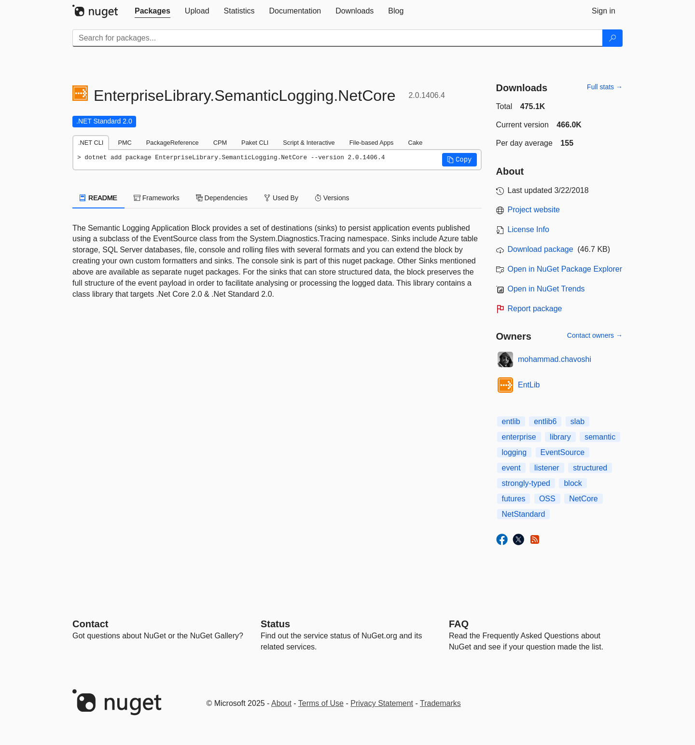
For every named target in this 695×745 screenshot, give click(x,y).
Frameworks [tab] (157, 198)
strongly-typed (526, 483)
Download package (540, 249)
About (281, 703)
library (560, 437)
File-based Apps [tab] (371, 142)
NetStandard (523, 514)
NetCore (583, 499)
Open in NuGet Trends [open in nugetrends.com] (546, 289)
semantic (599, 437)
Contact (90, 624)
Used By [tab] (281, 198)
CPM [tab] (220, 142)
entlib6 (545, 421)
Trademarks (440, 703)
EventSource (563, 452)
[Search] (612, 38)
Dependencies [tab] (222, 198)
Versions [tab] (332, 198)
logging (514, 452)
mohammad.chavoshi (554, 359)
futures (514, 499)
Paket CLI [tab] (254, 142)
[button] (459, 159)
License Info (528, 229)
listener (546, 468)
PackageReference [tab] (172, 142)
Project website (534, 210)
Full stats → (605, 87)
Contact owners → (595, 335)
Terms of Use (321, 703)
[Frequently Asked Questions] (459, 624)
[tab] (152, 11)
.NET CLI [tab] (90, 142)
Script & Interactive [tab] (308, 142)
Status (275, 624)
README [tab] (98, 198)
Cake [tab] (415, 142)
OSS (547, 499)
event (511, 468)
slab (577, 421)
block (573, 483)
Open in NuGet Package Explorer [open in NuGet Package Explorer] (565, 269)
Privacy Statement (381, 703)
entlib (511, 421)
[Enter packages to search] (337, 38)
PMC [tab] (124, 142)
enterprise (519, 437)
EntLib (529, 385)
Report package (535, 308)
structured (590, 468)
